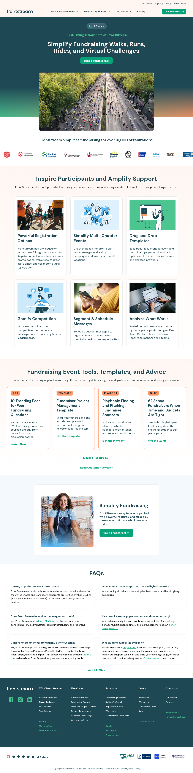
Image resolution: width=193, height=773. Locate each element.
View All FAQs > (96, 670)
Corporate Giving (80, 720)
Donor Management (81, 711)
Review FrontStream (176, 717)
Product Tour (112, 735)
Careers (170, 702)
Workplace (111, 711)
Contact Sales (151, 658)
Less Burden (45, 706)
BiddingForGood (114, 702)
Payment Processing (81, 715)
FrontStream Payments (117, 715)
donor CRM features (48, 621)
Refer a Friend (172, 712)
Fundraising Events (80, 702)
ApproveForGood (114, 706)
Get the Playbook (113, 440)
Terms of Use (110, 769)
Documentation (147, 721)
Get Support (112, 730)
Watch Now (18, 444)
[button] (64, 11)
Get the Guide (157, 440)
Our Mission (171, 697)
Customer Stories (147, 706)
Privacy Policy (97, 769)
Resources (144, 697)
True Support (45, 711)
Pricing (42, 721)
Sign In (158, 3)
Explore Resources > (96, 458)
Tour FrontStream (174, 11)
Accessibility (122, 769)
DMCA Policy (134, 769)
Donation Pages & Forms (83, 706)
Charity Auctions (79, 697)
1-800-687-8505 (48, 730)
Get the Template (68, 436)
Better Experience (48, 697)
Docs (166, 3)
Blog (141, 711)
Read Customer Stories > (96, 467)
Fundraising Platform (116, 697)
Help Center (146, 3)
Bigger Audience (47, 702)
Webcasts (144, 702)
